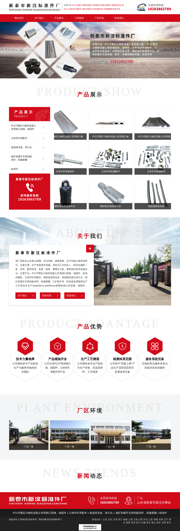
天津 (115, 519)
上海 (130, 519)
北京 (110, 519)
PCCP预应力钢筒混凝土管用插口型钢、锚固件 (23, 127)
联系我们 (119, 18)
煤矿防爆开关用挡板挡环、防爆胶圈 (21, 158)
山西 (140, 519)
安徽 (143, 522)
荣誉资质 (46, 295)
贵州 (133, 522)
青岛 (169, 522)
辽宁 (166, 519)
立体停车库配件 (19, 138)
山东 (105, 519)
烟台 (153, 522)
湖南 (156, 519)
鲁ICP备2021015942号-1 (50, 519)
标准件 (14, 169)
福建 (125, 519)
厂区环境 (99, 18)
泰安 (148, 522)
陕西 (128, 522)
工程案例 (79, 18)
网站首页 (19, 18)
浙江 (120, 519)
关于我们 (39, 18)
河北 (145, 519)
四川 (138, 522)
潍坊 (158, 522)
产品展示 (59, 18)
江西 (135, 519)
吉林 (161, 519)
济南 (164, 522)
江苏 (150, 519)
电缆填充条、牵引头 (21, 147)
